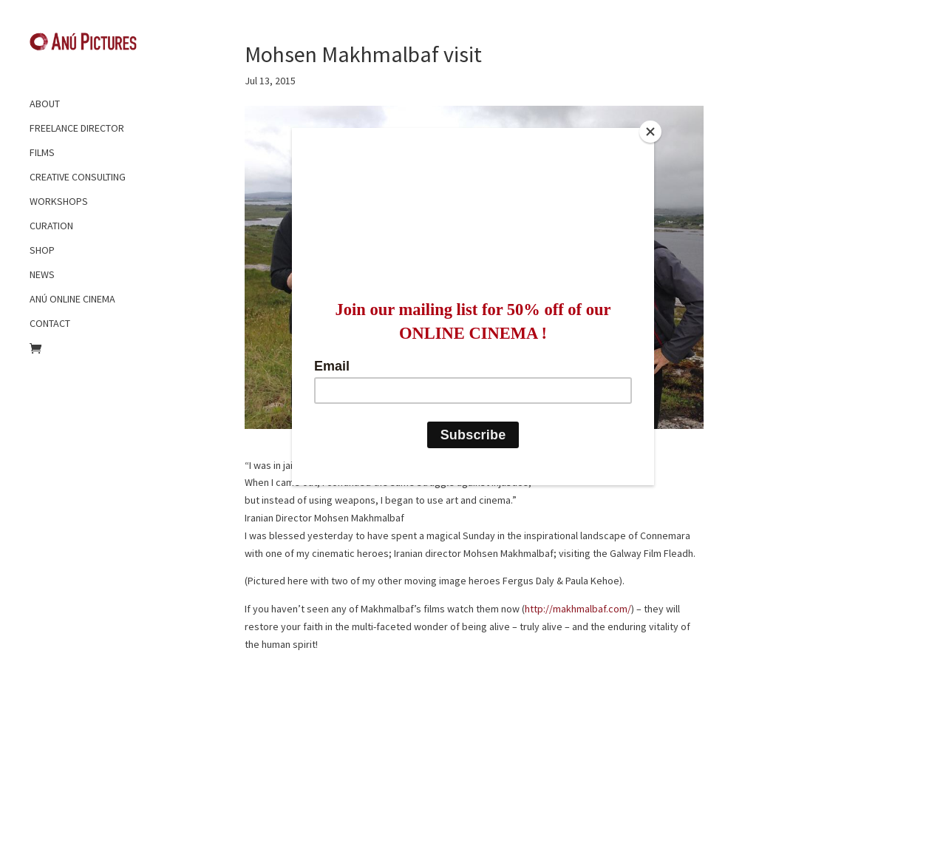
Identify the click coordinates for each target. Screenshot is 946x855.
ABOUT (45, 103)
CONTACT (50, 323)
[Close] (650, 132)
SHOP (42, 250)
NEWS (42, 274)
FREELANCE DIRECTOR (77, 128)
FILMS (42, 152)
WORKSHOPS (59, 201)
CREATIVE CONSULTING (78, 177)
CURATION (51, 225)
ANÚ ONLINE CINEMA (72, 299)
